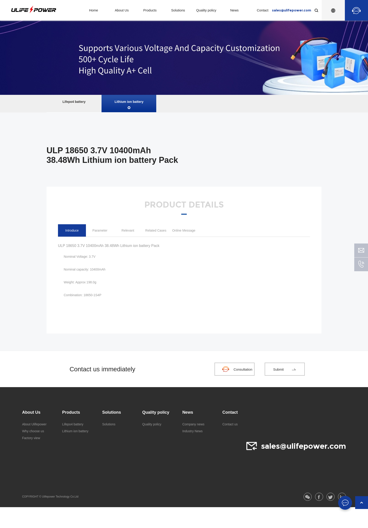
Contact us (230, 424)
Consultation (242, 369)
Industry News (192, 431)
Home (93, 10)
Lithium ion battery (129, 102)
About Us (122, 10)
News (234, 10)
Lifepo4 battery (74, 102)
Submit (278, 369)
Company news (193, 424)
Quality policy (206, 10)
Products (150, 10)
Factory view (31, 438)
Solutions (178, 10)
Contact (263, 10)
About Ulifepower (34, 424)
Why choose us (33, 431)
